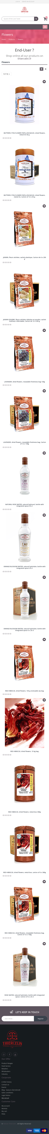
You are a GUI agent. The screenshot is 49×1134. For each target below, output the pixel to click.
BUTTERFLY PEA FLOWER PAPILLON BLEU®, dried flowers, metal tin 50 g (24, 134)
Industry (5, 1074)
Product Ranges (7, 1063)
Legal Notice (6, 1095)
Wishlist (4, 1109)
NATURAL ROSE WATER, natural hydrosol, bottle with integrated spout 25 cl (24, 505)
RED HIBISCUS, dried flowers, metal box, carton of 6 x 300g (24, 872)
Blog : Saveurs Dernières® (11, 1090)
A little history (6, 1082)
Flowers (20, 39)
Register (41, 1019)
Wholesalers (6, 1071)
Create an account (28, 1)
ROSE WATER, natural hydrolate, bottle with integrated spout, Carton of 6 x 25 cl (25, 996)
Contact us (5, 1085)
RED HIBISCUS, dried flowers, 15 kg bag (24, 751)
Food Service (6, 1066)
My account (6, 1106)
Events (4, 1087)
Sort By (6, 74)
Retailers (5, 1069)
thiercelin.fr (24, 58)
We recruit (5, 1098)
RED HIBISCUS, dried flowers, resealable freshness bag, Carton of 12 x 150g (24, 934)
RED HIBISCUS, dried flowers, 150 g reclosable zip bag (24, 691)
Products (12, 39)
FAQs (3, 1114)
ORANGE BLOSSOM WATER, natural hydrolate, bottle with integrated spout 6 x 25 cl (24, 629)
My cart (4, 1111)
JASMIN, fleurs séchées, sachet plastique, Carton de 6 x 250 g (24, 258)
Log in (18, 1)
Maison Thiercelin (9, 1124)
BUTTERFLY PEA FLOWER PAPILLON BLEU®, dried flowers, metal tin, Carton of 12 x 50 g (24, 196)
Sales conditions (7, 1093)
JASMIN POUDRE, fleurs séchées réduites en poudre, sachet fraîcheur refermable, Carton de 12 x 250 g (24, 320)
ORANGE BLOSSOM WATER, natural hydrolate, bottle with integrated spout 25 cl (24, 567)
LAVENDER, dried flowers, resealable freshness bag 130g (24, 382)
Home (4, 39)
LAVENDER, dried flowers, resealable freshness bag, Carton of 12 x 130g (24, 443)
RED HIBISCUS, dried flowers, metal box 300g (24, 812)
